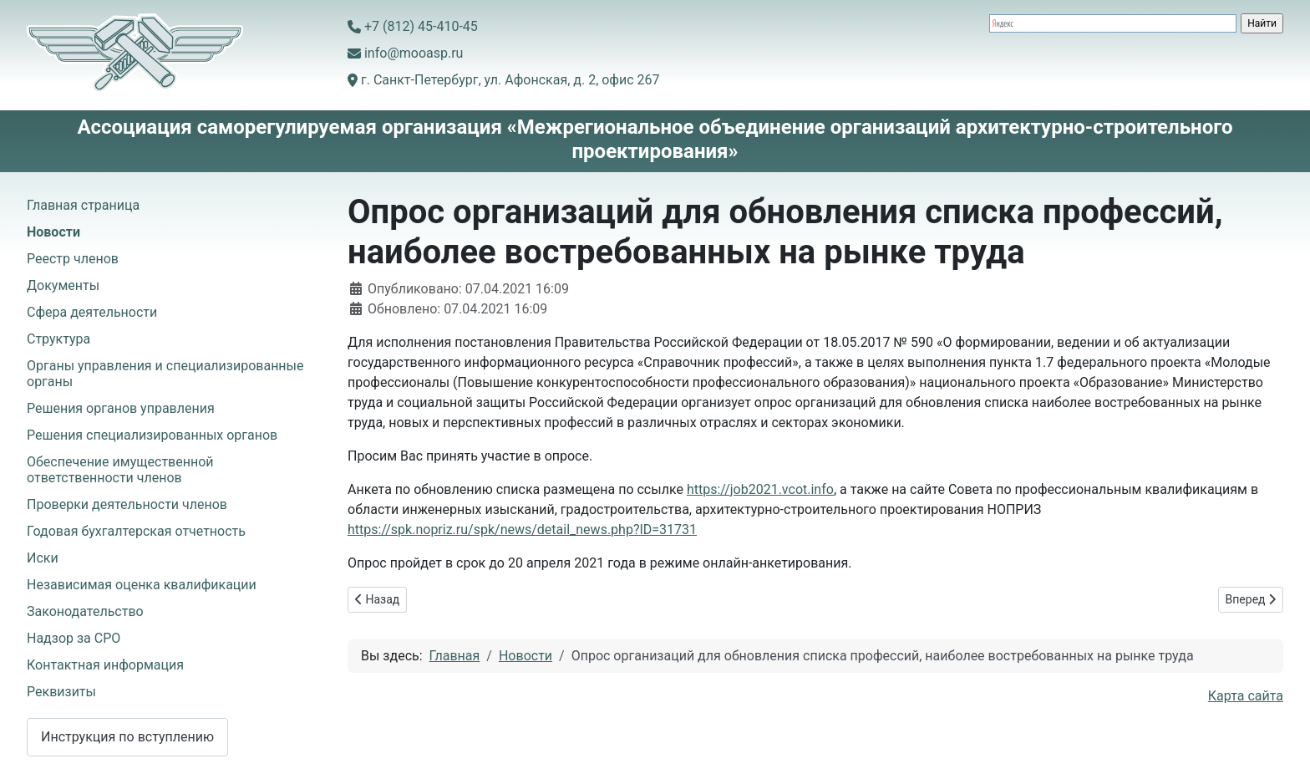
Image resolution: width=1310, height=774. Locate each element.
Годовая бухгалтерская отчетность (136, 531)
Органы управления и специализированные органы (165, 374)
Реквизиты (61, 692)
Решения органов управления (121, 408)
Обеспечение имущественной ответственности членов (120, 470)
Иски (42, 558)
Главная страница (83, 205)
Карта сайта (1245, 696)
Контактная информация (105, 665)
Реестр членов (73, 259)
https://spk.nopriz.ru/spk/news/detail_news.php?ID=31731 (522, 529)
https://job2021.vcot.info (760, 489)
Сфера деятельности (92, 312)
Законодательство (85, 611)
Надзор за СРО (73, 638)
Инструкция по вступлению (127, 737)
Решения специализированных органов (152, 435)
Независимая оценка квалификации (141, 585)
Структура (58, 339)
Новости (53, 232)
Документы (63, 285)
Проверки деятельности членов (127, 504)
